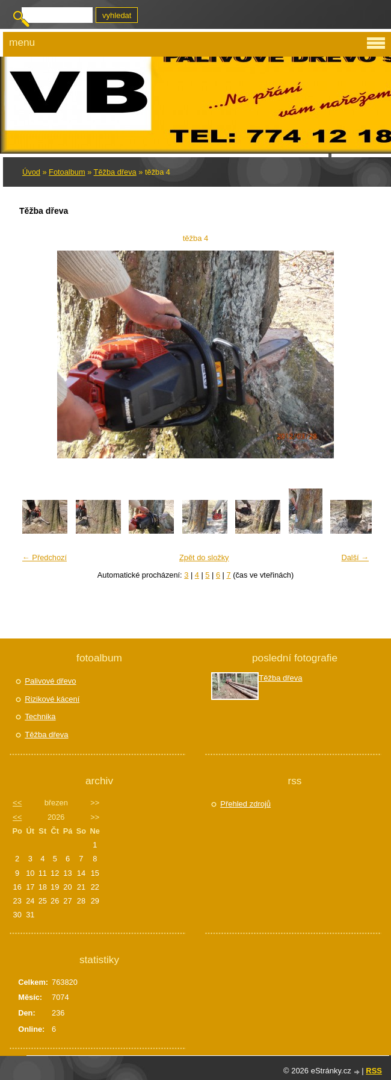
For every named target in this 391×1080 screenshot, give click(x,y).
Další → (355, 557)
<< (17, 802)
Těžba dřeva (115, 171)
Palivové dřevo (50, 680)
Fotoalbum (67, 171)
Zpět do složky (204, 557)
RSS (374, 1070)
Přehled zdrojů (245, 803)
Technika (40, 716)
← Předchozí (44, 557)
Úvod (31, 171)
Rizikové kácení (52, 699)
